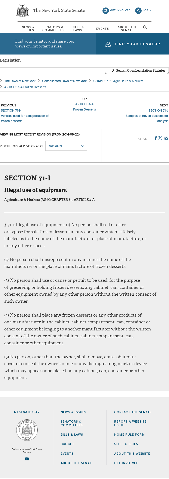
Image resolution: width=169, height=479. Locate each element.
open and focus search (147, 28)
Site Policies (126, 445)
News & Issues (25, 29)
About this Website (132, 454)
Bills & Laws (77, 29)
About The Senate (129, 29)
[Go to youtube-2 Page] (27, 460)
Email (165, 139)
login (147, 10)
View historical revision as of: (22, 147)
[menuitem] (26, 29)
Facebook (154, 139)
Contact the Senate (132, 413)
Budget (67, 445)
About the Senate (77, 464)
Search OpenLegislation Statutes (140, 71)
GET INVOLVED (126, 464)
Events (103, 28)
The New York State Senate (59, 11)
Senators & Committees (51, 29)
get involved (120, 10)
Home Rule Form (129, 435)
